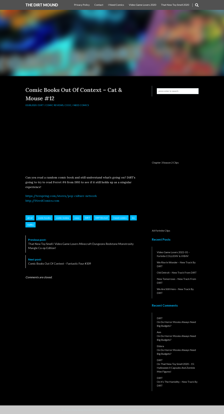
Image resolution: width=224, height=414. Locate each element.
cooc (77, 217)
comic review (62, 217)
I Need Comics (116, 4)
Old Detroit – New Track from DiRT (177, 272)
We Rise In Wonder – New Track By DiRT (176, 264)
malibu (30, 224)
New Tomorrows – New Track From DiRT (176, 280)
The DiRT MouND (41, 5)
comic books (44, 217)
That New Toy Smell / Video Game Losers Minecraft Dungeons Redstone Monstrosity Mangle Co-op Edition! (81, 244)
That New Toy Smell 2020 (175, 4)
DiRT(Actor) (101, 217)
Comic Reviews (54, 105)
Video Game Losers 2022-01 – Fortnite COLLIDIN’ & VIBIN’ (173, 254)
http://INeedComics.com (42, 200)
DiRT (41, 105)
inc (133, 217)
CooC (67, 105)
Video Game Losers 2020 (142, 4)
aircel (30, 217)
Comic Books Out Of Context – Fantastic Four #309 (59, 261)
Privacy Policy (82, 4)
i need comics (120, 217)
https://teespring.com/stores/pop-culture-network (61, 196)
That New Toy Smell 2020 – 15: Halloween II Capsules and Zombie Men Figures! (176, 367)
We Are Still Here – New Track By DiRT (175, 290)
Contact (98, 4)
